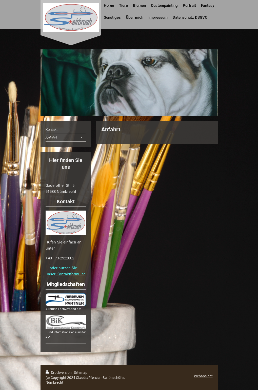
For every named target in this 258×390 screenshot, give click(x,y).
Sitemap (80, 372)
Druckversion (59, 372)
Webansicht (203, 376)
